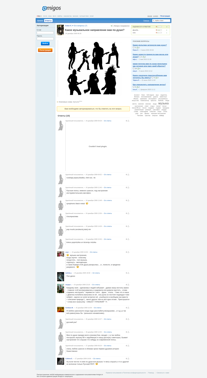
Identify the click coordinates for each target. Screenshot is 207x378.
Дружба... (136, 30)
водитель (164, 95)
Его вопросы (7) (80, 26)
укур (136, 113)
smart (92, 16)
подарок (151, 108)
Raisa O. (136, 50)
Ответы (48, 21)
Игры (50, 16)
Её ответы (107, 121)
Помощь (146, 20)
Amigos (51, 8)
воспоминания (146, 97)
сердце (163, 109)
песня (144, 108)
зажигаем (143, 99)
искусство (135, 100)
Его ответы (108, 200)
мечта (134, 104)
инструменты (163, 99)
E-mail (39, 30)
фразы (147, 113)
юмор (161, 115)
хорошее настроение (158, 113)
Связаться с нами (163, 373)
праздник (166, 108)
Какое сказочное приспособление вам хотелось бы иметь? (150, 76)
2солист (137, 95)
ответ (146, 106)
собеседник (144, 111)
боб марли (150, 95)
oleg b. (135, 71)
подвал (158, 108)
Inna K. (135, 89)
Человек (140, 115)
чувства (147, 115)
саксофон (156, 109)
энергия (155, 115)
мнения (141, 104)
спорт (159, 111)
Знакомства (68, 16)
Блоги (40, 21)
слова (136, 111)
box (39, 16)
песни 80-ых (136, 108)
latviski (149, 16)
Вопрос (136, 97)
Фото (54, 16)
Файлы (59, 16)
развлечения (139, 109)
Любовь (160, 100)
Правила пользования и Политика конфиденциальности (126, 373)
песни (164, 106)
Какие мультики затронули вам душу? (150, 45)
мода (154, 104)
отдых (152, 106)
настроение (139, 106)
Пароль (39, 36)
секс (134, 32)
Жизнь (135, 99)
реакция (148, 109)
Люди (167, 100)
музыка (76, 102)
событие (153, 111)
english (155, 16)
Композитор (145, 100)
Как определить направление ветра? (149, 85)
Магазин (75, 16)
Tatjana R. (136, 80)
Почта (45, 16)
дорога (155, 97)
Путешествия (84, 16)
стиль (165, 111)
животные (163, 97)
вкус (157, 95)
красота (153, 100)
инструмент (153, 99)
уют (141, 113)
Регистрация (165, 16)
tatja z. (135, 59)
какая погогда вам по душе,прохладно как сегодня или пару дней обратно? (150, 65)
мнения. (148, 104)
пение (158, 106)
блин (143, 95)
